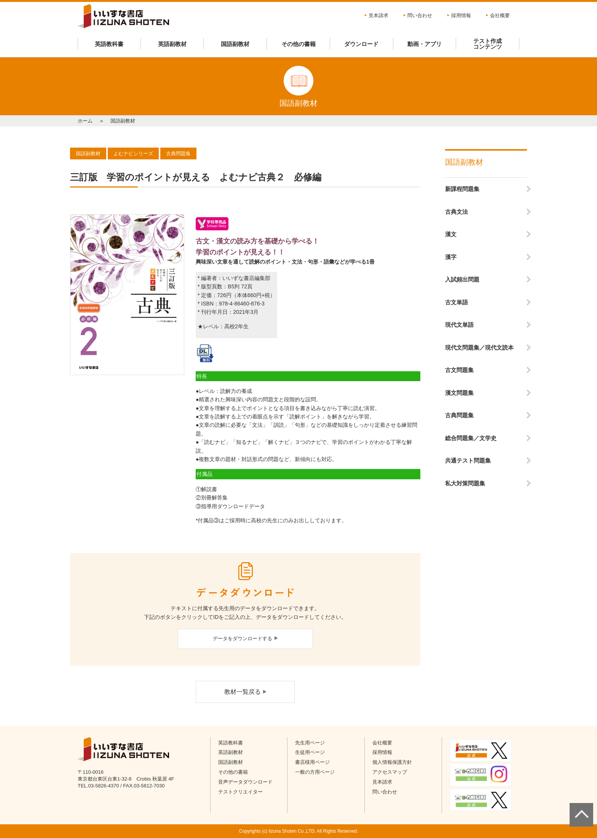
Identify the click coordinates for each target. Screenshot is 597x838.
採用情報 (461, 15)
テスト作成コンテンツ (487, 43)
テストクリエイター (240, 792)
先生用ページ (310, 743)
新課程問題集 (462, 189)
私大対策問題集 (465, 483)
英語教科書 (109, 44)
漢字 (451, 257)
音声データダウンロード (245, 782)
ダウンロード (361, 44)
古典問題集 (459, 415)
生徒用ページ (310, 752)
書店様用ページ (312, 762)
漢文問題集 (459, 393)
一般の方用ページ (315, 772)
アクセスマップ (389, 772)
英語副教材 (172, 44)
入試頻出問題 (462, 279)
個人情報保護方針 (392, 762)
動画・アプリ (424, 44)
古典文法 (456, 211)
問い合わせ (419, 15)
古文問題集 (459, 370)
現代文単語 (459, 324)
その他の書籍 (298, 44)
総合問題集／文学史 (470, 438)
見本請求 (378, 15)
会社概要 (500, 15)
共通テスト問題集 (468, 460)
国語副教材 (235, 44)
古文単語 (456, 302)
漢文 (451, 234)
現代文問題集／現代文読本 (479, 347)
